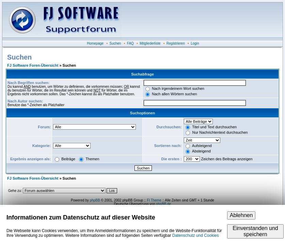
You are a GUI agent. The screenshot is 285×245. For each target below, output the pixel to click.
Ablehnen (241, 215)
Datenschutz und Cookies (195, 235)
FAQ (130, 43)
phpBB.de (163, 204)
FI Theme (154, 200)
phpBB (95, 200)
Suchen (115, 43)
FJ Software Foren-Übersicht (32, 65)
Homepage (95, 43)
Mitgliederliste (150, 43)
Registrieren (176, 43)
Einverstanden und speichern (255, 231)
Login (195, 43)
